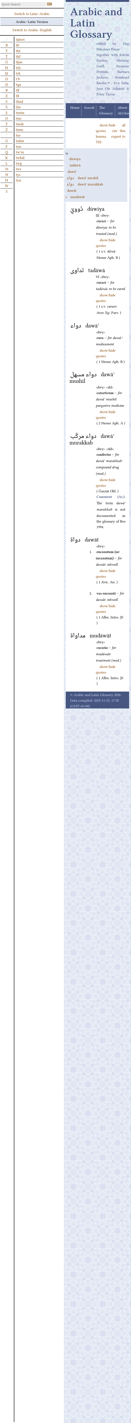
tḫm (19, 61)
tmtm (20, 112)
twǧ (19, 163)
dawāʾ (67, 171)
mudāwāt (71, 196)
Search (89, 107)
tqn (18, 84)
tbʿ (18, 44)
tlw (18, 106)
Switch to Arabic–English (32, 29)
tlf (17, 89)
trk (18, 72)
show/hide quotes (106, 297)
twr (18, 168)
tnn (18, 146)
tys (18, 174)
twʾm (20, 151)
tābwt (20, 39)
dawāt (66, 190)
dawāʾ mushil (77, 177)
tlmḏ (19, 101)
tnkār (20, 140)
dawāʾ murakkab (80, 183)
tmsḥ (20, 123)
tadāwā (69, 164)
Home (75, 107)
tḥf (18, 56)
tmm (19, 129)
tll (17, 95)
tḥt (18, 50)
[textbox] (23, 4)
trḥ (18, 67)
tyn (18, 179)
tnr (18, 134)
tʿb (18, 78)
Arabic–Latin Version (32, 21)
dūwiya (69, 158)
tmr (19, 117)
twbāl (20, 157)
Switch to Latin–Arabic (32, 13)
